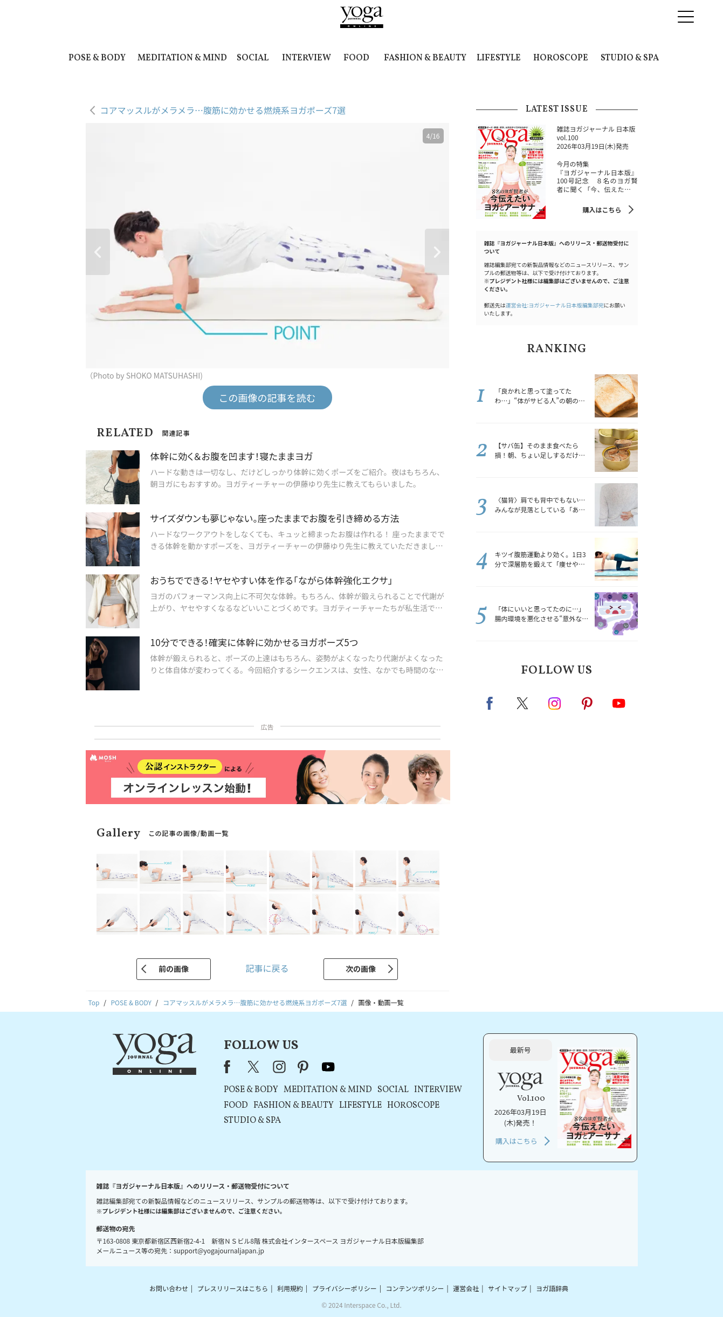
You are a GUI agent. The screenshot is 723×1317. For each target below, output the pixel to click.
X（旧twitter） (524, 703)
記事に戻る (266, 968)
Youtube (619, 703)
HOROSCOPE (560, 58)
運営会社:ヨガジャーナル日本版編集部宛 (555, 305)
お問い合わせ (168, 1288)
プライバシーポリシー (344, 1288)
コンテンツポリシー (414, 1288)
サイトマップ (507, 1288)
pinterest (588, 703)
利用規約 (290, 1288)
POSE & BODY (97, 58)
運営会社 (466, 1288)
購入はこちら (601, 209)
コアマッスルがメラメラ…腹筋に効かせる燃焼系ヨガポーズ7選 (223, 110)
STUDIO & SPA (630, 58)
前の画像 (174, 968)
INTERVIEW (306, 58)
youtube (328, 1067)
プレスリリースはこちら (232, 1288)
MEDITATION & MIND (182, 58)
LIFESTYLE (499, 58)
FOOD (356, 58)
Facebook (493, 703)
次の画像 (361, 968)
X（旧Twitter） (254, 1067)
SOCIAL (252, 58)
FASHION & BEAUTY (425, 58)
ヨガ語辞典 (552, 1288)
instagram (555, 703)
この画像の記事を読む (267, 397)
